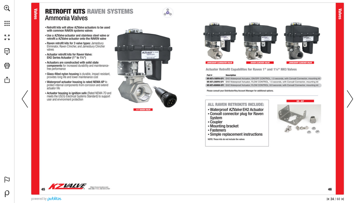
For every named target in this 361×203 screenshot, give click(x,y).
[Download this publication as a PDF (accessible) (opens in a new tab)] (7, 52)
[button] (7, 8)
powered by (39, 199)
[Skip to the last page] (343, 199)
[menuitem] (7, 15)
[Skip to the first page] (328, 199)
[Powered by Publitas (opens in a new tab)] (7, 194)
